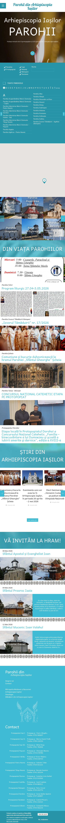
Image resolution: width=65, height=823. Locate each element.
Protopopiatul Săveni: (17, 805)
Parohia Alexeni (38, 102)
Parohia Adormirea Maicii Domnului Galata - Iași (15, 116)
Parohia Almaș (38, 105)
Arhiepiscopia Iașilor (13, 691)
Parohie (9, 67)
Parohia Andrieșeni (40, 107)
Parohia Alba (37, 93)
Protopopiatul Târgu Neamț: (15, 770)
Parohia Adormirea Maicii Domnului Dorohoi (15, 112)
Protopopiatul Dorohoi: (17, 794)
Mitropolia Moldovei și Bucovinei (18, 689)
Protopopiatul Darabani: (16, 800)
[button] (44, 181)
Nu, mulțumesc (43, 819)
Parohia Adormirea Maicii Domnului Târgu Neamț (15, 121)
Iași (23, 67)
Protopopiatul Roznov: (17, 776)
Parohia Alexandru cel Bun (42, 99)
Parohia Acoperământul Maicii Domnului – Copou (17, 102)
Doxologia (9, 694)
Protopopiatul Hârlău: (17, 756)
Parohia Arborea (39, 110)
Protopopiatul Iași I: (18, 733)
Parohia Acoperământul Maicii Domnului (17, 98)
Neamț (24, 69)
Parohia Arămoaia (39, 116)
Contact (8, 683)
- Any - (13, 83)
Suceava (25, 74)
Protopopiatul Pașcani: (17, 751)
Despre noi (9, 680)
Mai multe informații (12, 821)
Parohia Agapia (8, 129)
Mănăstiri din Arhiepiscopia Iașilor (19, 697)
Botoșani (25, 72)
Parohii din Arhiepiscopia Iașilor (32, 6)
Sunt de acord (43, 814)
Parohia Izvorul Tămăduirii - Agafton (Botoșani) (46, 122)
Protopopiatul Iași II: (17, 739)
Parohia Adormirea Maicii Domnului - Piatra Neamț (16, 107)
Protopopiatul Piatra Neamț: (15, 762)
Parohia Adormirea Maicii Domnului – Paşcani (16, 125)
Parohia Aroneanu (39, 113)
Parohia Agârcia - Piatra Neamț (14, 132)
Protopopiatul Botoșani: (17, 788)
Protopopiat (10, 69)
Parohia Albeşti (38, 96)
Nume (34, 67)
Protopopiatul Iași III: (17, 745)
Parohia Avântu (38, 119)
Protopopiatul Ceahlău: (17, 782)
